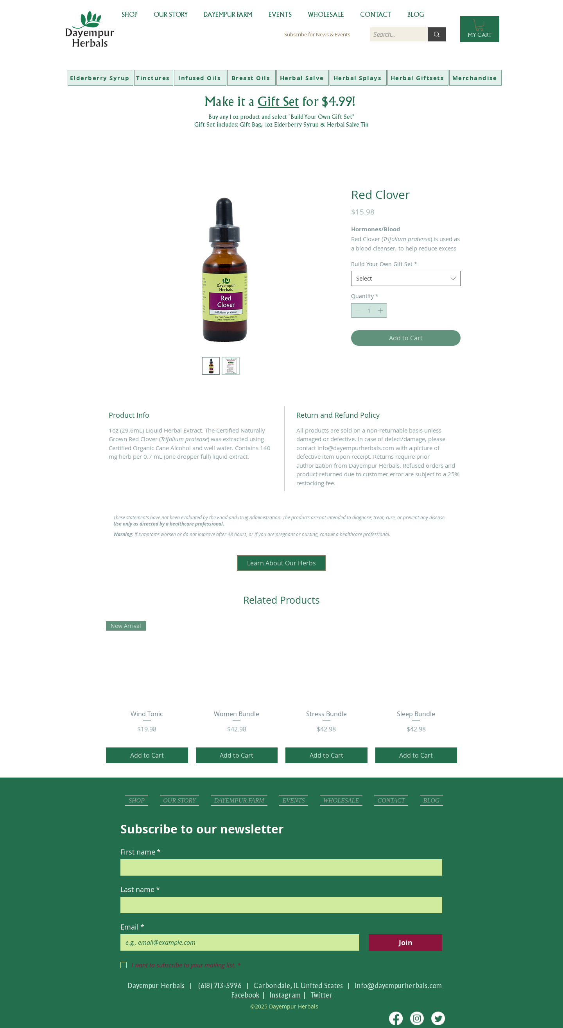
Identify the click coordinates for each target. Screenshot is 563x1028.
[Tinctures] (153, 78)
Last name (140, 889)
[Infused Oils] (200, 78)
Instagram (285, 995)
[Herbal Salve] (302, 78)
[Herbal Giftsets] (417, 78)
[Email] (237, 942)
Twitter (321, 995)
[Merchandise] (475, 78)
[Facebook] (396, 1018)
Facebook (245, 995)
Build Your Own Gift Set (384, 264)
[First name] (279, 867)
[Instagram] (417, 1018)
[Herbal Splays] (358, 78)
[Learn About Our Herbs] (281, 563)
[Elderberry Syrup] (100, 78)
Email (132, 927)
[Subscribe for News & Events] (317, 34)
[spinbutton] (369, 310)
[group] (281, 692)
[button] (479, 25)
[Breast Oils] (251, 78)
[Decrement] (357, 310)
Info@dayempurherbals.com (398, 986)
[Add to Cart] (147, 755)
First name (140, 851)
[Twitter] (438, 1018)
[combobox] (406, 278)
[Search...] (392, 34)
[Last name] (279, 905)
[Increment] (381, 310)
